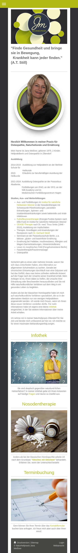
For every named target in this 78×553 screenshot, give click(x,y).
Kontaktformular (57, 526)
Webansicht (58, 545)
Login (61, 542)
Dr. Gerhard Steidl (41, 233)
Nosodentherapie (39, 404)
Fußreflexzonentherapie (28, 219)
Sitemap (34, 542)
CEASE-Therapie (25, 224)
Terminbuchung (39, 472)
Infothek (52, 307)
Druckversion (22, 542)
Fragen (32, 394)
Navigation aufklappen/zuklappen (39, 4)
